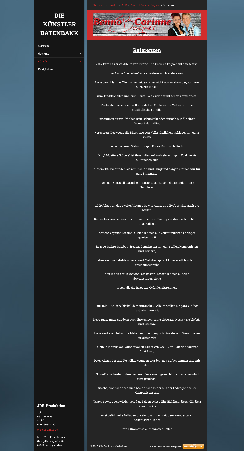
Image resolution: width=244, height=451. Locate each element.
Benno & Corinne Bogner (144, 5)
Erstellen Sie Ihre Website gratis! (164, 446)
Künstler (43, 61)
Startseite (43, 45)
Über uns (43, 53)
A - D (124, 5)
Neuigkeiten (45, 69)
